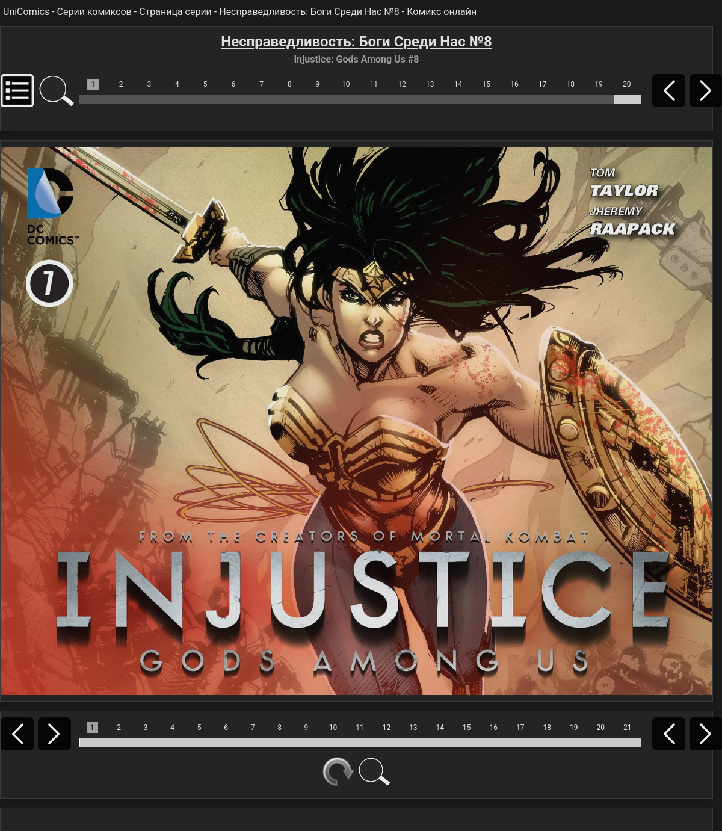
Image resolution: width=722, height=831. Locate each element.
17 (542, 84)
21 (627, 727)
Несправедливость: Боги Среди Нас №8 (309, 11)
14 (458, 84)
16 (514, 84)
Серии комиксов (94, 11)
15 (486, 84)
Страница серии (175, 11)
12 (402, 84)
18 (571, 84)
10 (346, 84)
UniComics (26, 11)
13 (430, 84)
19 (598, 84)
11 (374, 84)
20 (627, 84)
